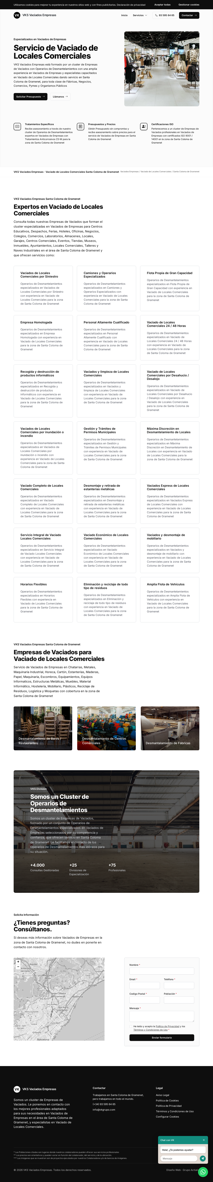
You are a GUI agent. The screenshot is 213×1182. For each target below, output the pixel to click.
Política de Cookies (167, 1100)
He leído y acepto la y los (159, 1028)
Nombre (134, 964)
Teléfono (169, 979)
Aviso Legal (162, 1095)
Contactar (189, 15)
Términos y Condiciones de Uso (150, 1029)
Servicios (140, 15)
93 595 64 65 (164, 15)
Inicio (124, 15)
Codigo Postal (138, 993)
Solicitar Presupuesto (30, 96)
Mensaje (135, 1008)
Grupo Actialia (191, 1170)
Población (170, 993)
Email (133, 979)
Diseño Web (173, 1170)
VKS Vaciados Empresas (35, 15)
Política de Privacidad (167, 1026)
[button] (59, 999)
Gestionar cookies (189, 4)
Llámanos (60, 96)
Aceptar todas (162, 4)
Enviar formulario (162, 1037)
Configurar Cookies (167, 1116)
